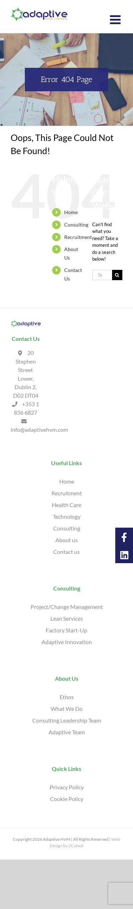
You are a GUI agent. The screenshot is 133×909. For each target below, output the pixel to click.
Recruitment (78, 237)
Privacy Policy (67, 787)
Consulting (76, 225)
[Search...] (102, 275)
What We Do (67, 708)
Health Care (66, 504)
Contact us (66, 551)
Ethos (67, 696)
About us (66, 540)
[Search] (117, 275)
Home (71, 212)
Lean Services (66, 618)
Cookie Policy (66, 798)
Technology (67, 516)
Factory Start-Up (66, 630)
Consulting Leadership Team (66, 720)
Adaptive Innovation (66, 641)
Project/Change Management (67, 606)
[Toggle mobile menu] (116, 19)
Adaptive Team (67, 732)
